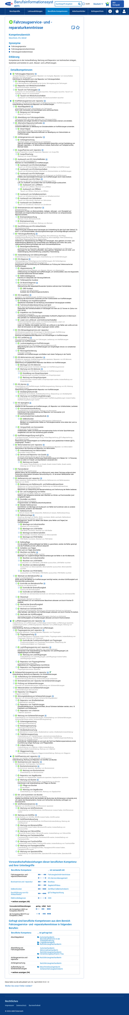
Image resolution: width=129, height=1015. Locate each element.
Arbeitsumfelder (78, 11)
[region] (44, 36)
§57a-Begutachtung (56, 893)
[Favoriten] (78, 27)
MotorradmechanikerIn (49, 950)
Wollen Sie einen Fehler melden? (18, 986)
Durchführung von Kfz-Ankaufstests (20, 893)
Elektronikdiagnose (18, 898)
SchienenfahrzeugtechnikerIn (51, 969)
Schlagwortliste (97, 11)
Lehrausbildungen (35, 11)
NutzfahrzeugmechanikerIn (50, 944)
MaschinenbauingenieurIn (50, 967)
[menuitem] (14, 11)
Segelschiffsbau (54, 885)
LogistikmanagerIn (47, 942)
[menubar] (66, 11)
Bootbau (51, 882)
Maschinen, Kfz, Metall (17, 38)
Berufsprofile (15, 11)
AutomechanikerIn (47, 937)
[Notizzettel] (74, 27)
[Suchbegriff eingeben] (66, 3)
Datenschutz (21, 1005)
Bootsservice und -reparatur (22, 882)
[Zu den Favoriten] (117, 11)
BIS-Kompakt (116, 4)
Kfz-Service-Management (58, 878)
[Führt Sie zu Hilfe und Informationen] (110, 11)
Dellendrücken (16, 889)
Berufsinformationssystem (33, 4)
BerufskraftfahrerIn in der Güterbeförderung (50, 940)
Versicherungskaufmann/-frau (52, 954)
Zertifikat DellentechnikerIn (58, 889)
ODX (49, 898)
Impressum (9, 1005)
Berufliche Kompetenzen (58, 11)
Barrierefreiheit (34, 1005)
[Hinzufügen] (11, 21)
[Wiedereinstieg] (124, 11)
